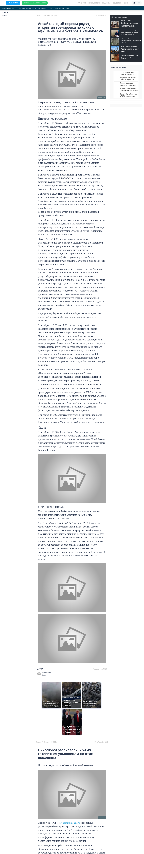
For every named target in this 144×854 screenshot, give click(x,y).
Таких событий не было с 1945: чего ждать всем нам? (129, 95)
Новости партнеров (118, 67)
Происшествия (94, 3)
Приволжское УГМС (71, 822)
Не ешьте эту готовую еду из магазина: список (129, 90)
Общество (117, 3)
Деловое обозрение (27, 8)
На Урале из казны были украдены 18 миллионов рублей (127, 73)
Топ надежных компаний (61, 8)
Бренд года (43, 8)
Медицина (106, 3)
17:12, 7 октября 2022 (101, 742)
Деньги (126, 3)
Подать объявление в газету (35, 3)
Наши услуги (13, 3)
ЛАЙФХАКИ (82, 3)
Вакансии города (9, 8)
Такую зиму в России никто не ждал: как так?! (128, 79)
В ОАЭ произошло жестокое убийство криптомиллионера (127, 84)
